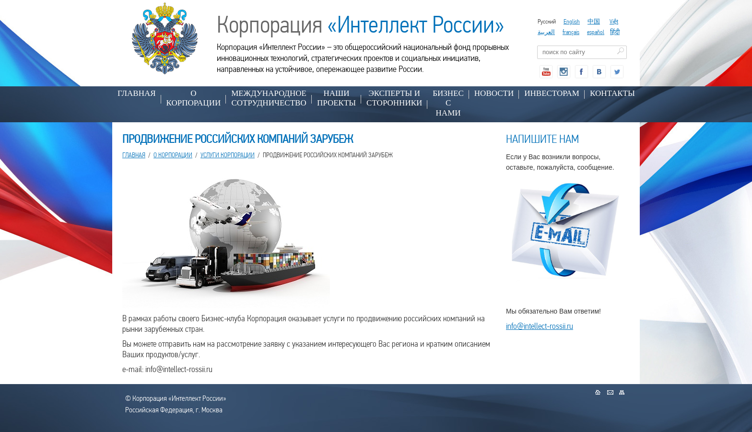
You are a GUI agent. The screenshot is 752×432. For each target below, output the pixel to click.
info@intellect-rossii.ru (539, 326)
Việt (614, 21)
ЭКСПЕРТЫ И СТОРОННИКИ (394, 98)
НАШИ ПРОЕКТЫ (336, 98)
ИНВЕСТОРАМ (551, 93)
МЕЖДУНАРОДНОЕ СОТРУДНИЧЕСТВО (268, 98)
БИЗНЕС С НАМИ (448, 103)
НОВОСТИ (494, 93)
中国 (594, 21)
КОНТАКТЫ (612, 93)
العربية (546, 31)
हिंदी (615, 31)
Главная (137, 93)
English (572, 21)
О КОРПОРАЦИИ (193, 98)
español (595, 31)
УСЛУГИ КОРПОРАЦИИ (227, 155)
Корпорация (361, 24)
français (571, 31)
